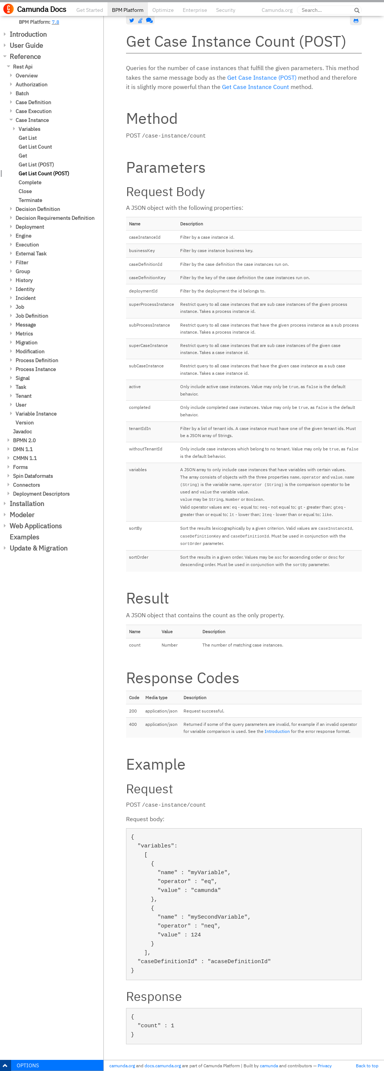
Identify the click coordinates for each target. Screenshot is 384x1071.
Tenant (24, 396)
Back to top (367, 1065)
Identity (25, 289)
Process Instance (36, 369)
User (21, 404)
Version (25, 422)
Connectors (26, 485)
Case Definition (33, 102)
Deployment (30, 227)
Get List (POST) (36, 164)
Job (20, 307)
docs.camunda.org (163, 1065)
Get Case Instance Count (255, 86)
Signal (23, 378)
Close (25, 191)
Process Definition (37, 360)
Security (225, 10)
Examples (24, 537)
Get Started (89, 10)
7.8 (55, 22)
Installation (27, 503)
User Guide (26, 45)
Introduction (28, 34)
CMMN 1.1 (25, 458)
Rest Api (23, 66)
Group (23, 271)
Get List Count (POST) (44, 173)
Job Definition (32, 316)
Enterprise (195, 10)
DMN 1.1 (23, 449)
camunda (269, 1065)
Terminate (30, 200)
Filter (22, 262)
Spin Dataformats (33, 476)
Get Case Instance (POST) (262, 77)
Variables (29, 129)
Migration (26, 342)
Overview (27, 75)
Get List (28, 138)
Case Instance (32, 120)
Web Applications (36, 526)
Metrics (24, 333)
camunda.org (122, 1065)
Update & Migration (38, 548)
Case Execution (34, 111)
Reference (25, 56)
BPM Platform (127, 10)
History (24, 280)
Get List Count (35, 146)
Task (21, 387)
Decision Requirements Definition (55, 218)
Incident (26, 298)
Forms (20, 467)
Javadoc (22, 431)
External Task (31, 253)
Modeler (22, 514)
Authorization (31, 84)
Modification (30, 351)
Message (26, 324)
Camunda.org (277, 10)
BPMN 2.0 (24, 440)
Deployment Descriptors (41, 493)
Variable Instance (36, 413)
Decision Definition (38, 209)
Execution (27, 244)
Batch (22, 93)
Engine (24, 235)
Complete (30, 182)
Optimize (163, 10)
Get (23, 155)
